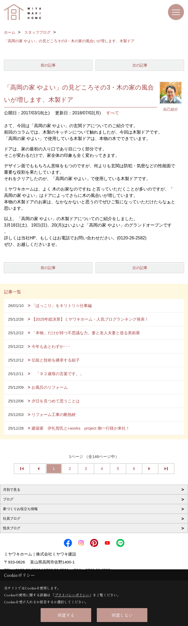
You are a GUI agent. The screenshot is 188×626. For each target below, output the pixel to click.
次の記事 (139, 65)
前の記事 (48, 65)
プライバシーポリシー (72, 594)
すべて (112, 113)
